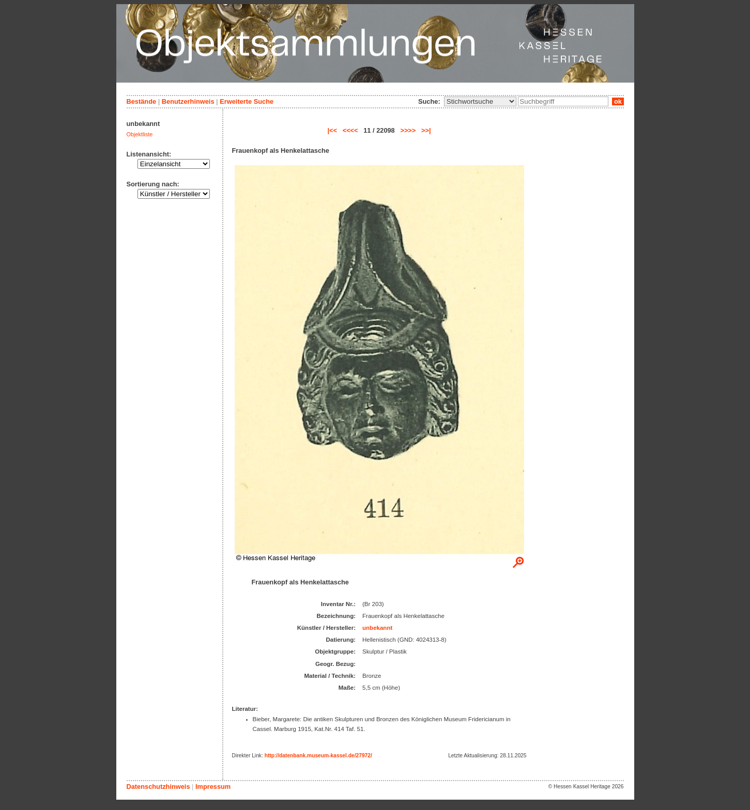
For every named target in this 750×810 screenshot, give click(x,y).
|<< (332, 130)
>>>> (408, 130)
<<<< (350, 130)
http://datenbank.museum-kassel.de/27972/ (318, 755)
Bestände (142, 101)
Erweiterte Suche (246, 101)
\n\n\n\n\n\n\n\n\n (480, 101)
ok (617, 101)
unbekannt (377, 628)
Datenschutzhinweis (158, 786)
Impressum (213, 786)
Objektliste (140, 134)
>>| (426, 130)
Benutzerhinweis (188, 101)
